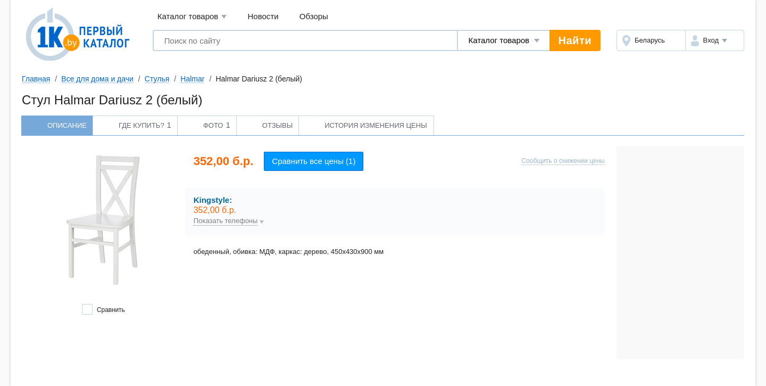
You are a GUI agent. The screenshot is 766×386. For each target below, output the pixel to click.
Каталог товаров (192, 17)
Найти (575, 40)
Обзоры (313, 16)
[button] (715, 40)
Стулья (157, 79)
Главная (36, 79)
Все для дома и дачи (97, 79)
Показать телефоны (226, 221)
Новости (263, 16)
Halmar (192, 79)
